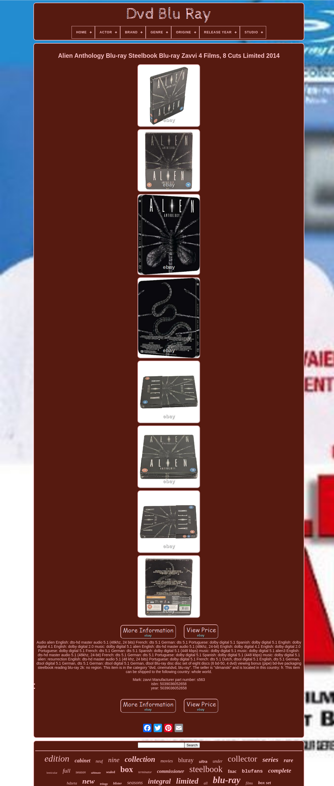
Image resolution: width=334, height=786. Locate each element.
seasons (135, 782)
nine (113, 759)
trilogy (104, 784)
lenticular (52, 772)
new (88, 781)
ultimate (96, 772)
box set (264, 782)
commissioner (170, 771)
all (206, 783)
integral (159, 781)
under (217, 761)
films (249, 783)
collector (242, 758)
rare (288, 760)
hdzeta (72, 783)
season (81, 772)
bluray (186, 760)
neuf (99, 761)
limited (187, 781)
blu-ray (226, 780)
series (270, 759)
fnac (232, 771)
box (126, 769)
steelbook (205, 769)
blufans (252, 771)
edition (56, 758)
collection (140, 759)
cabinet (82, 760)
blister (117, 783)
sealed (110, 772)
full (66, 770)
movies (166, 760)
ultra (203, 761)
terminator (145, 772)
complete (279, 770)
